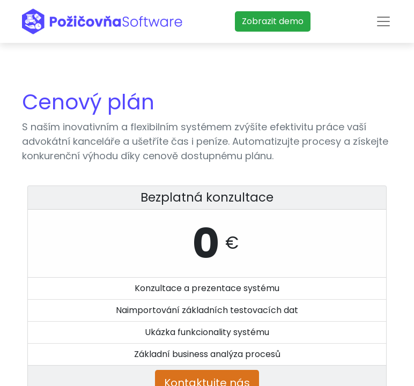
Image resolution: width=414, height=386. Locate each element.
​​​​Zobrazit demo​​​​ (273, 21)
